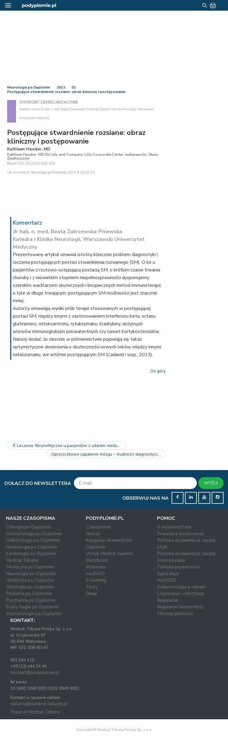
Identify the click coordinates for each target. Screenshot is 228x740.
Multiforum (97, 560)
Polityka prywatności (178, 567)
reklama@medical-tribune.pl (38, 704)
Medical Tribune (22, 560)
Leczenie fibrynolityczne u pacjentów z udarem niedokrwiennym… (69, 445)
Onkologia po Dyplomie (30, 587)
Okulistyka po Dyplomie (30, 580)
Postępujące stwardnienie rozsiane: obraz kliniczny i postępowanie (66, 91)
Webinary (95, 567)
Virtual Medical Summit (109, 553)
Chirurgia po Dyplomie (28, 527)
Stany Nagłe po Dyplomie (32, 607)
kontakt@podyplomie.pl (34, 672)
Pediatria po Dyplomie (29, 593)
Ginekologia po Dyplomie (31, 547)
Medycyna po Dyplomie (30, 567)
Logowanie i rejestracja (180, 593)
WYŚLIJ (211, 483)
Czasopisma (98, 527)
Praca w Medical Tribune (35, 712)
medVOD (95, 574)
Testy (92, 587)
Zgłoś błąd (167, 574)
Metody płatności (175, 614)
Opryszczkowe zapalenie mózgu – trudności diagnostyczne (108, 454)
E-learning (96, 580)
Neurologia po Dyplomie (28, 87)
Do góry (158, 371)
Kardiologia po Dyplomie (31, 553)
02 (74, 87)
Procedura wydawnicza (180, 534)
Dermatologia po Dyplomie (34, 534)
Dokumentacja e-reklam (181, 587)
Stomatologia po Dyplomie (34, 614)
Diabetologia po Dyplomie (33, 540)
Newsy (93, 534)
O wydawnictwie (174, 527)
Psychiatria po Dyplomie (31, 600)
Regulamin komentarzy (180, 607)
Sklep (91, 593)
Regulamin (167, 600)
